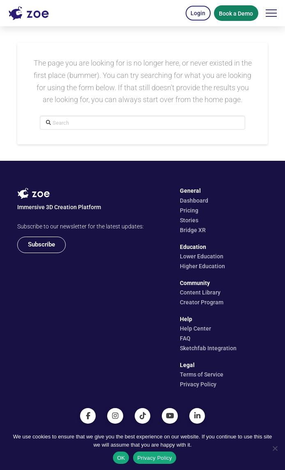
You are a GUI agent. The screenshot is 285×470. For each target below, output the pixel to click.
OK (121, 458)
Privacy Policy (154, 458)
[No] (275, 448)
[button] (198, 13)
